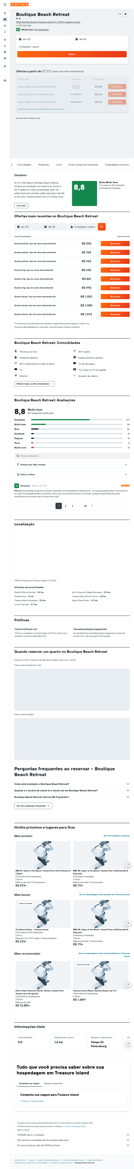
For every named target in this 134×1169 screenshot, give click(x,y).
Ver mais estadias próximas (117, 787)
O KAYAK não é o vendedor (73, 1086)
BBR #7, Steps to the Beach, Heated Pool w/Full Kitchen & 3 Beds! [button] (43, 824)
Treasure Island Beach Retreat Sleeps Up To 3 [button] (94, 942)
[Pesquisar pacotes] (5, 31)
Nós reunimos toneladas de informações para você (73, 1092)
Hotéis (31, 1112)
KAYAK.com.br (19, 1112)
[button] (5, 4)
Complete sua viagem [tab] (29, 1035)
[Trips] (5, 66)
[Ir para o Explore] (5, 40)
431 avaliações (41, 29)
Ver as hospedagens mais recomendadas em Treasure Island (104, 906)
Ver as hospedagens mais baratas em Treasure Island (104, 846)
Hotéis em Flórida (94, 1112)
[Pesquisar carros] (5, 25)
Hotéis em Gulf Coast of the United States (30, 1115)
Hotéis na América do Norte (48, 1112)
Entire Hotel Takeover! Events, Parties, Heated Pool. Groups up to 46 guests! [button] (40, 944)
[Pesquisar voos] (5, 13)
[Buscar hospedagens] (5, 19)
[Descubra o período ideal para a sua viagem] (5, 52)
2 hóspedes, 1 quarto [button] (29, 46)
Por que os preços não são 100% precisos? (73, 1097)
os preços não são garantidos (74, 1078)
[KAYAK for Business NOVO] (5, 58)
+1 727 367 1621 (23, 25)
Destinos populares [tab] (53, 1035)
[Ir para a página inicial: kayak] (19, 4)
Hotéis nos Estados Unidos (73, 1112)
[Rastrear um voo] (5, 46)
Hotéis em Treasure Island (32, 1053)
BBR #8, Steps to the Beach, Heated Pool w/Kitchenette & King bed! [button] (100, 824)
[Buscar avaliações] (74, 456)
